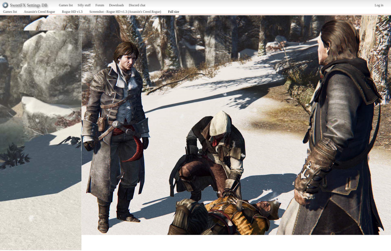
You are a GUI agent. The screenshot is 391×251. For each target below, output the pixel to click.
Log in (379, 5)
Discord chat (137, 5)
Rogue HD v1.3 (72, 11)
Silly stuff (84, 5)
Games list (66, 5)
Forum (100, 5)
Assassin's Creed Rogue (39, 11)
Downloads (116, 5)
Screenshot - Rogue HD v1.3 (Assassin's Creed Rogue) (125, 11)
